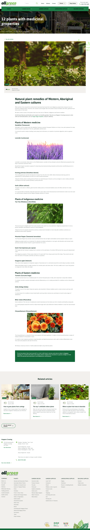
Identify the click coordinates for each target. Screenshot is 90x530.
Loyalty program (5, 492)
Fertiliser (16, 491)
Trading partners (5, 490)
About (42, 3)
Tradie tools (81, 483)
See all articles (9, 39)
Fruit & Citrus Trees (18, 492)
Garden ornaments (36, 489)
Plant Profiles (17, 516)
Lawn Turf (48, 481)
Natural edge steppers (37, 492)
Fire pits (33, 485)
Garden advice (9, 31)
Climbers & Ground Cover (20, 485)
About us (3, 481)
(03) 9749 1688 (85, 4)
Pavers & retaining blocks (67, 485)
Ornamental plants (18, 500)
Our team (3, 483)
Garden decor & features (52, 500)
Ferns (15, 489)
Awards (3, 485)
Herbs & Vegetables (18, 496)
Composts (48, 483)
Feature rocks (49, 489)
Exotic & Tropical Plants (20, 487)
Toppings (48, 492)
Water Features (35, 494)
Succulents (16, 512)
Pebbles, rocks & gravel (51, 487)
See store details (5, 463)
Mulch (47, 485)
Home (2, 31)
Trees (15, 514)
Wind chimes (34, 496)
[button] (62, 3)
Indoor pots (34, 491)
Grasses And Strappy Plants (20, 494)
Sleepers (63, 487)
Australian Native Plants (20, 483)
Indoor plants (17, 498)
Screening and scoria (50, 494)
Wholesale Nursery (5, 488)
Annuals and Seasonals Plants (21, 481)
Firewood (34, 487)
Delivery (48, 3)
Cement (80, 481)
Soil (47, 496)
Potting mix (48, 498)
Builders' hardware (82, 485)
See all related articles (7, 425)
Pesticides (16, 504)
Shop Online (73, 3)
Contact (54, 3)
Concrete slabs (35, 481)
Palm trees (16, 502)
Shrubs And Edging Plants (20, 510)
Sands (47, 491)
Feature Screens (35, 483)
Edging (62, 481)
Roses (15, 506)
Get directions (7, 447)
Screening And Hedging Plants (21, 508)
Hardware (63, 483)
